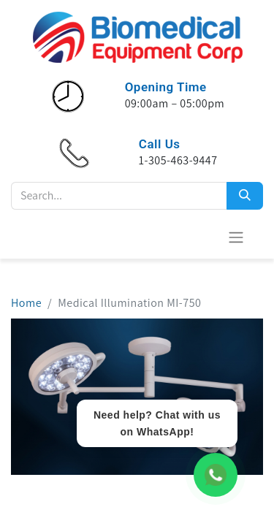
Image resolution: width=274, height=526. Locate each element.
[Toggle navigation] (236, 237)
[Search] (245, 196)
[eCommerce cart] (200, 236)
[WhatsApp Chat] (215, 475)
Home (26, 302)
